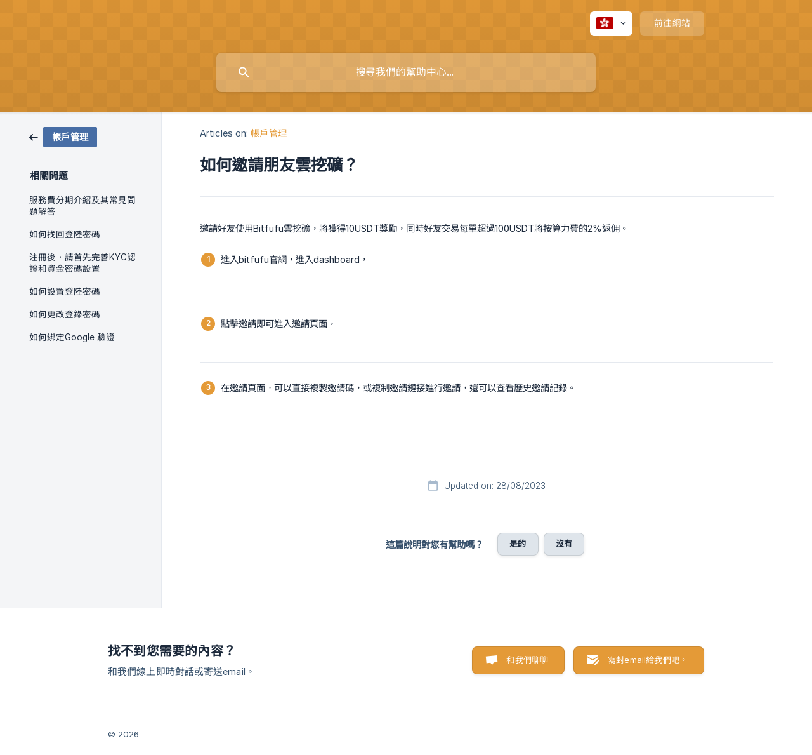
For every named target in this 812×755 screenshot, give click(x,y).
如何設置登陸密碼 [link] (64, 291)
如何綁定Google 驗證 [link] (72, 337)
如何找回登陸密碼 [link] (64, 234)
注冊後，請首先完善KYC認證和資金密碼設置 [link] (82, 263)
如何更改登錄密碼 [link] (64, 314)
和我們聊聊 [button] (527, 660)
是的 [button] (517, 543)
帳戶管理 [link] (268, 133)
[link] (63, 136)
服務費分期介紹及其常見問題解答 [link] (82, 206)
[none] (611, 23)
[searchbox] (406, 72)
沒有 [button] (564, 543)
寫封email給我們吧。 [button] (648, 660)
